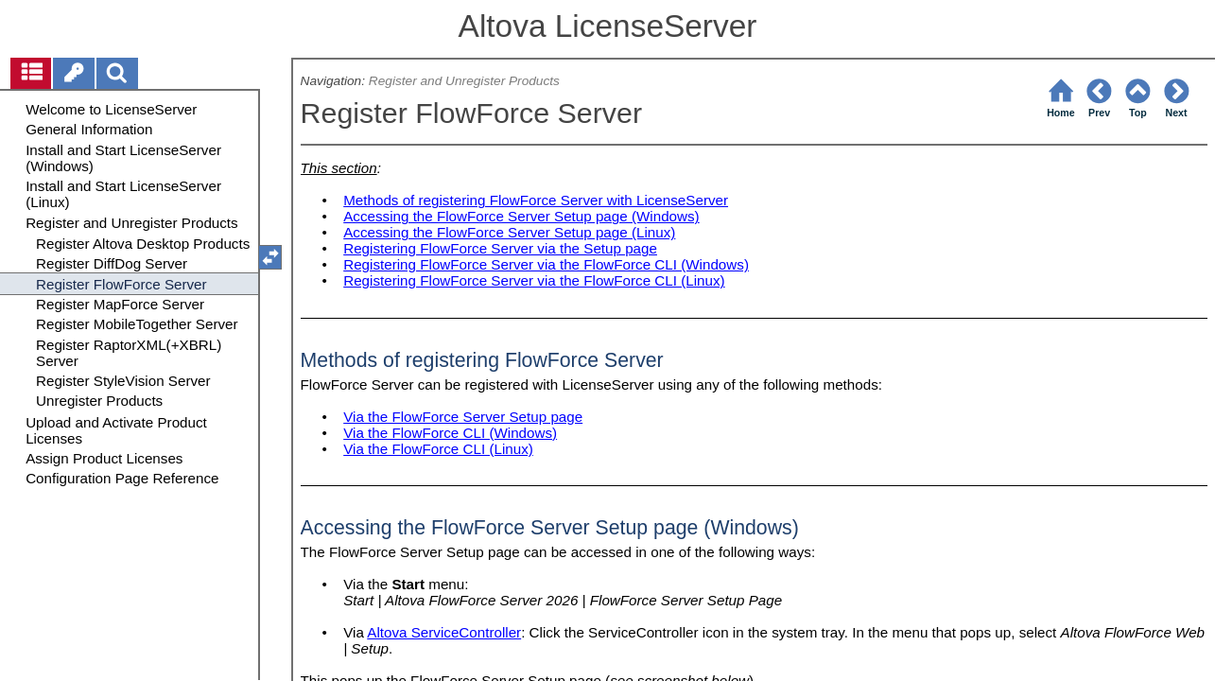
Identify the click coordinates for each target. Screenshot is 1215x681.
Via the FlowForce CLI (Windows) (450, 433)
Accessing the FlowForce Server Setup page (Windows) (521, 216)
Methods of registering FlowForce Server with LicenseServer (535, 200)
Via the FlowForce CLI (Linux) (438, 449)
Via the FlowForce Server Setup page (462, 417)
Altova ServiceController (444, 632)
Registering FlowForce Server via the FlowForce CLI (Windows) (546, 264)
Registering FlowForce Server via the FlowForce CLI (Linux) (533, 280)
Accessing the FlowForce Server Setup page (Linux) (509, 232)
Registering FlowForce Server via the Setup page (500, 248)
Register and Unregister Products (464, 81)
